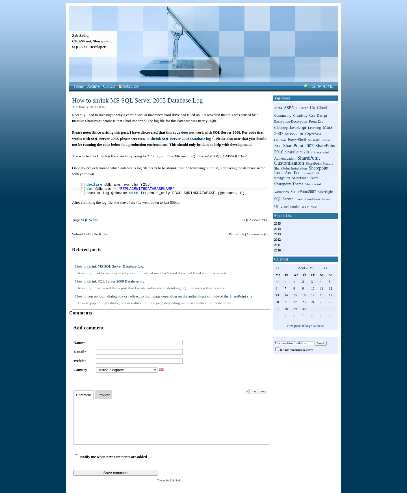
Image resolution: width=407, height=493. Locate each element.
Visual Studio (290, 207)
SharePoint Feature (319, 164)
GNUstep (281, 128)
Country (80, 370)
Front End (316, 121)
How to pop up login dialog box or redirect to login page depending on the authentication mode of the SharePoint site (163, 296)
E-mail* (79, 351)
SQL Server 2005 (255, 220)
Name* (79, 342)
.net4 (278, 108)
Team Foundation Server (312, 199)
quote (262, 391)
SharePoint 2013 (298, 152)
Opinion (280, 140)
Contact (109, 86)
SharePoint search (305, 178)
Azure (303, 108)
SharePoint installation (290, 168)
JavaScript (297, 127)
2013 (277, 234)
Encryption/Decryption (290, 121)
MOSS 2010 (294, 134)
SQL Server (90, 220)
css (312, 115)
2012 (277, 240)
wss (314, 207)
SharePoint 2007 (298, 145)
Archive (93, 86)
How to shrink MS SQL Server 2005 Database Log (137, 100)
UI (276, 206)
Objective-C (313, 134)
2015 (277, 223)
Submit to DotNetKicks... (91, 234)
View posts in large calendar (305, 326)
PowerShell (297, 140)
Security (314, 140)
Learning (314, 128)
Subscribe (128, 86)
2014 (277, 229)
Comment (83, 395)
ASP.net (290, 107)
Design (322, 116)
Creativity (300, 116)
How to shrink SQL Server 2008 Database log (174, 138)
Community (282, 116)
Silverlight (325, 192)
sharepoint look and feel (301, 170)
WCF (305, 207)
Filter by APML (321, 86)
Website (79, 361)
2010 (277, 250)
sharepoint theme (288, 184)
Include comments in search (296, 349)
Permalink (236, 234)
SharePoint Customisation (297, 160)
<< (277, 268)
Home (79, 86)
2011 (277, 245)
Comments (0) (258, 234)
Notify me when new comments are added (113, 457)
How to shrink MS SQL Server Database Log (109, 266)
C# (312, 107)
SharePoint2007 (303, 191)
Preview (104, 395)
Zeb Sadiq (80, 35)
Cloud (322, 107)
